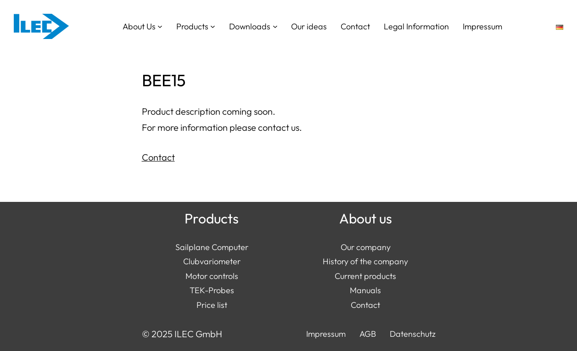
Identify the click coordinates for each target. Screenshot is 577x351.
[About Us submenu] (159, 26)
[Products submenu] (212, 26)
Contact (158, 157)
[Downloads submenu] (275, 26)
